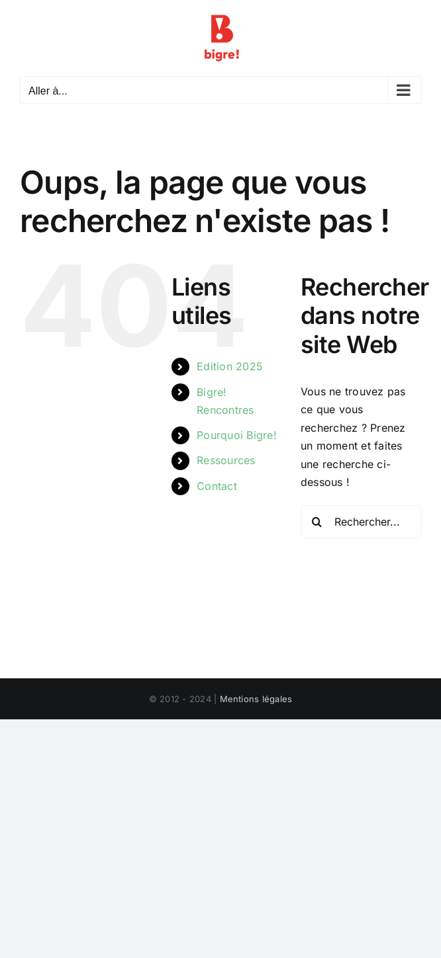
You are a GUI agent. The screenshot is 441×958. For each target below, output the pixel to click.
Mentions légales (256, 699)
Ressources (226, 460)
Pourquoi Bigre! (237, 435)
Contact (217, 486)
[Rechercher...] (361, 521)
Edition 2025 (230, 366)
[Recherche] (317, 521)
